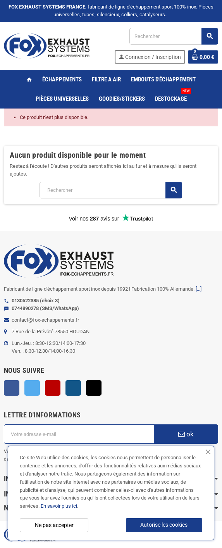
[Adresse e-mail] (79, 434)
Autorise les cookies (164, 525)
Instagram (73, 388)
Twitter (32, 388)
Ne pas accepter (54, 525)
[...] (198, 289)
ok (186, 434)
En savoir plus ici (59, 506)
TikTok (94, 388)
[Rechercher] (173, 36)
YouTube (52, 388)
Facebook (11, 388)
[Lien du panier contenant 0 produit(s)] (203, 57)
